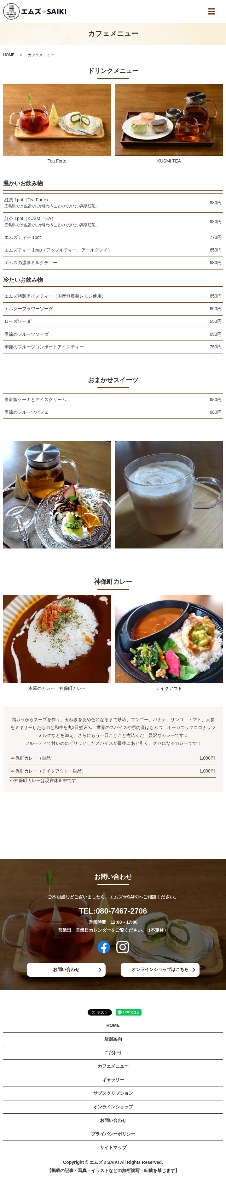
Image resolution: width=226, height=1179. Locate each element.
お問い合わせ (66, 969)
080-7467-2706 (121, 911)
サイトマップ (113, 1147)
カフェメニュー (113, 1066)
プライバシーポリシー (113, 1133)
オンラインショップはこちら (160, 969)
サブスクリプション (113, 1093)
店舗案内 (113, 1038)
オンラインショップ (113, 1106)
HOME (8, 55)
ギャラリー (113, 1079)
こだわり (113, 1052)
